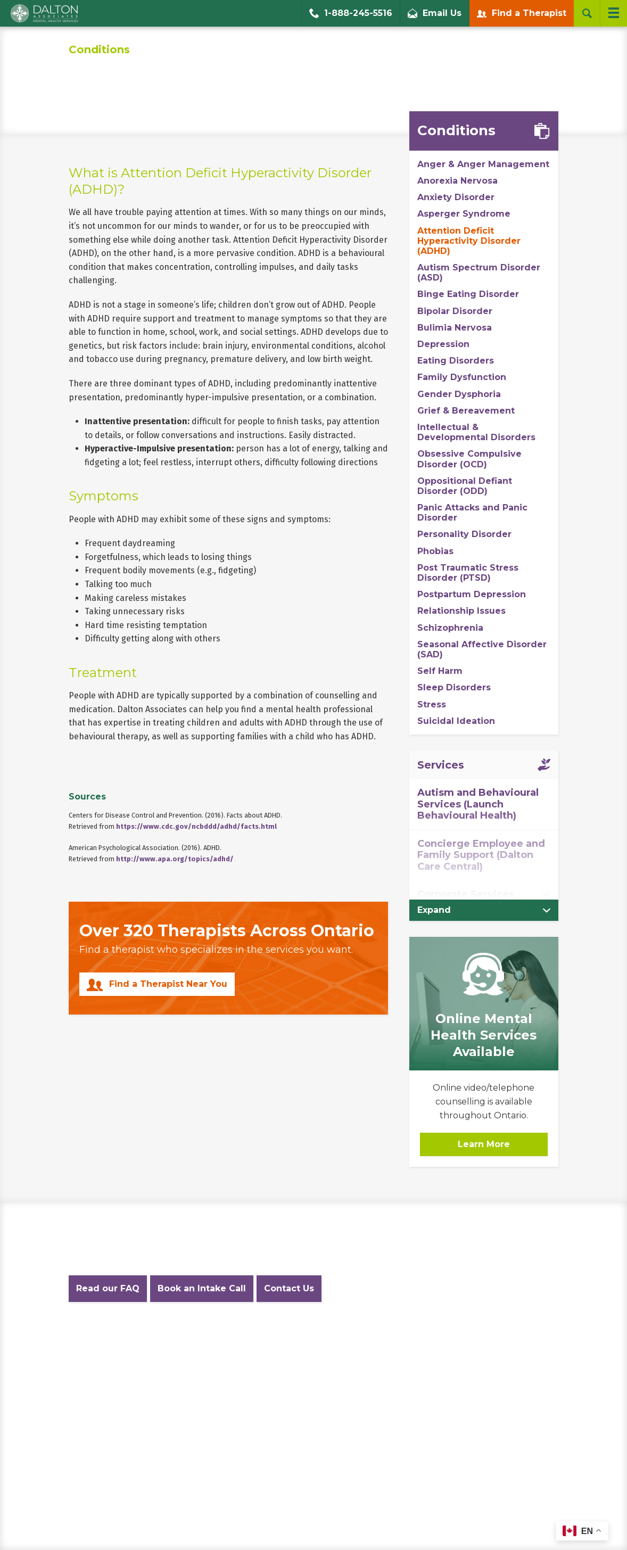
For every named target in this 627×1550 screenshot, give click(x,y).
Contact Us (289, 1288)
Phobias (435, 551)
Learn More (484, 1144)
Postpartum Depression (471, 594)
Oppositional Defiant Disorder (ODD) (464, 486)
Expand (434, 910)
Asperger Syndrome (463, 214)
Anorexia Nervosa (457, 181)
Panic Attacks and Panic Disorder (472, 512)
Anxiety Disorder (455, 197)
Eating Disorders (455, 361)
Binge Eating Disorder (468, 294)
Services (440, 764)
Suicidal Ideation (456, 721)
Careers (421, 1337)
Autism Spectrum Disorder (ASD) (478, 272)
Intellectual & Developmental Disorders (476, 432)
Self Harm (440, 671)
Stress (431, 704)
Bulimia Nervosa (454, 328)
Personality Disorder (464, 534)
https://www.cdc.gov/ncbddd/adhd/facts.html (196, 826)
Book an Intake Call (202, 1288)
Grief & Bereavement (466, 411)
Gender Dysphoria (459, 394)
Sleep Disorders (454, 687)
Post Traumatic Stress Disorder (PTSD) (467, 573)
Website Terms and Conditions (282, 1337)
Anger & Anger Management (483, 164)
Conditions (99, 49)
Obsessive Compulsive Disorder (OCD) (469, 459)
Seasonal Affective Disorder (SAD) (482, 649)
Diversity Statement (484, 1337)
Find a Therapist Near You (168, 984)
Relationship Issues (461, 611)
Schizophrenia (450, 628)
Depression (443, 344)
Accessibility (372, 1337)
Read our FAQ (107, 1288)
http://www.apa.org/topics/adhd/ (175, 859)
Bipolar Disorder (454, 311)
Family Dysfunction (461, 377)
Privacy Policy (191, 1337)
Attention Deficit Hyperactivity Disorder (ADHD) (469, 241)
